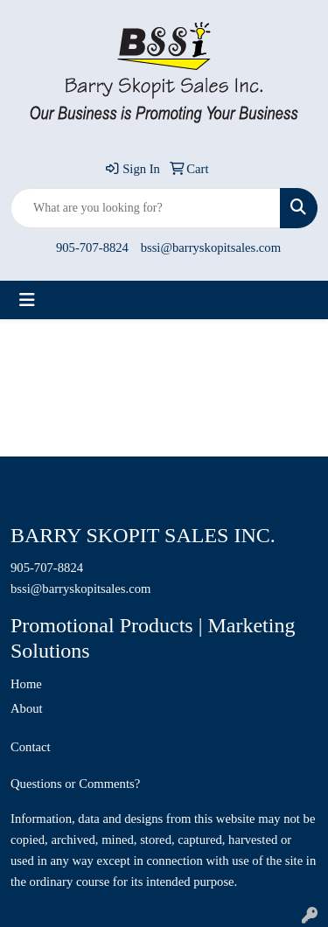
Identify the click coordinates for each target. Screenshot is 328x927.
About (26, 708)
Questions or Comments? (75, 784)
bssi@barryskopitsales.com (211, 247)
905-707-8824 (92, 247)
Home (26, 684)
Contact (30, 747)
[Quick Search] (145, 208)
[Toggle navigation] (27, 300)
